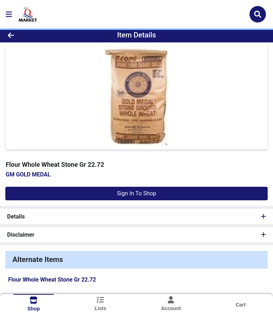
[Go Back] (38, 35)
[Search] (257, 14)
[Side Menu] (9, 14)
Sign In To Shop (136, 193)
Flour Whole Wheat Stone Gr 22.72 (52, 279)
